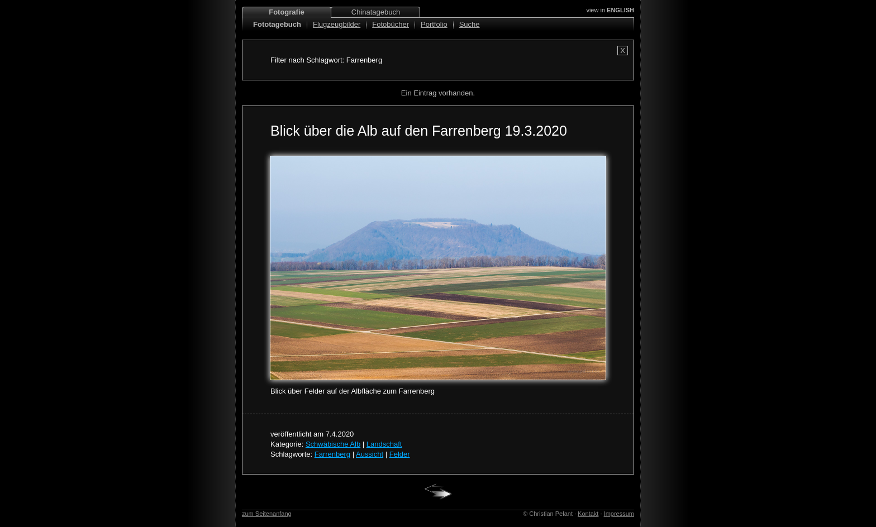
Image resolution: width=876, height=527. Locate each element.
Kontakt (588, 513)
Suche (469, 24)
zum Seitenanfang (267, 513)
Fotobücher (390, 24)
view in (610, 10)
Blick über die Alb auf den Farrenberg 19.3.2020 (418, 130)
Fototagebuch (277, 24)
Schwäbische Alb (333, 444)
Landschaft (384, 444)
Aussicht (369, 454)
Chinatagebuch (375, 12)
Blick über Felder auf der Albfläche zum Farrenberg (352, 391)
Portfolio (434, 24)
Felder (399, 454)
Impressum (619, 513)
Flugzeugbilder (336, 24)
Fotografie (286, 12)
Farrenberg (332, 454)
